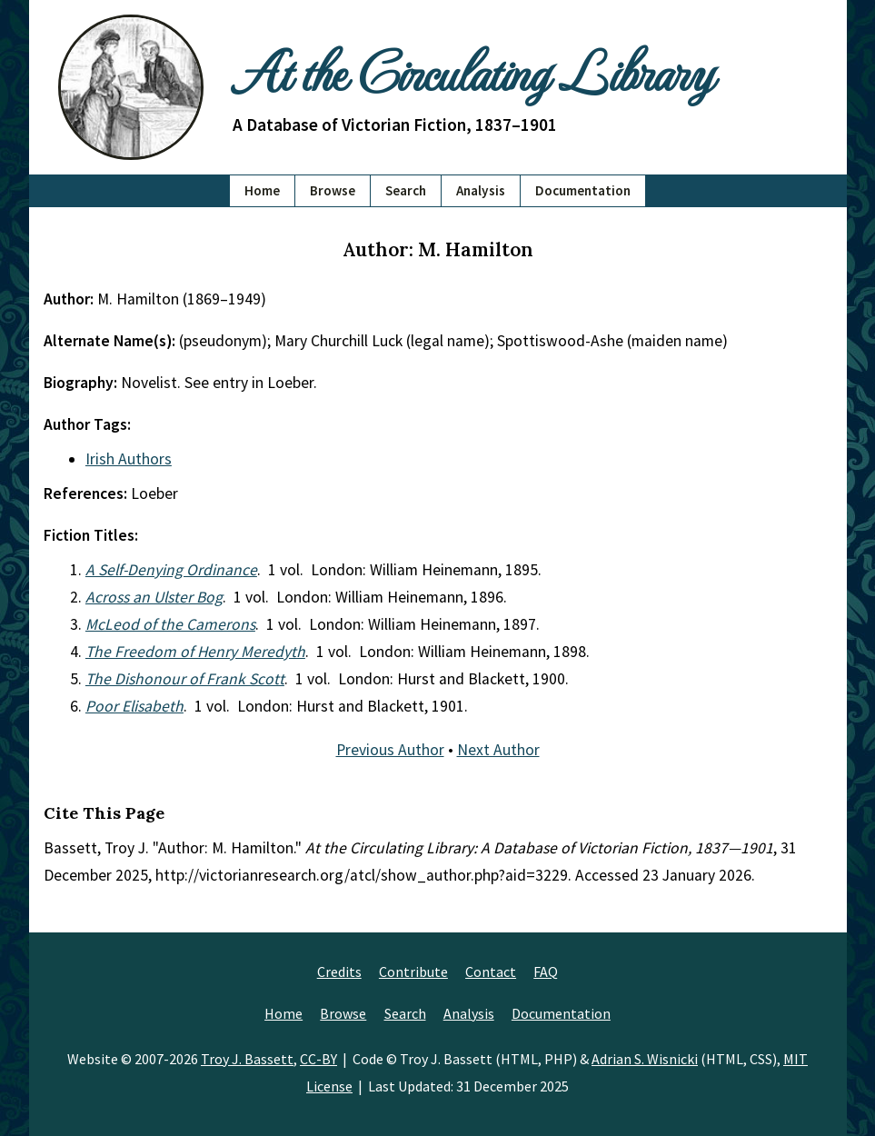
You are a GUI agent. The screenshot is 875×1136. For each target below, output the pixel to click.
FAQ (545, 971)
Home (262, 190)
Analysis (480, 190)
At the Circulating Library (472, 70)
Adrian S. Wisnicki (645, 1059)
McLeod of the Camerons (170, 624)
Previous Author (390, 750)
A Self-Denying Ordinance (171, 570)
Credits (339, 971)
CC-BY (318, 1059)
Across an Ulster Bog (154, 597)
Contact (490, 971)
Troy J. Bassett (247, 1059)
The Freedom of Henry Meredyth (195, 652)
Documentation (583, 190)
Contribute (413, 971)
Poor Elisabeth (134, 706)
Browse (332, 190)
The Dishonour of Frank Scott (184, 679)
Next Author (498, 750)
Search (405, 190)
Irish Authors (128, 459)
